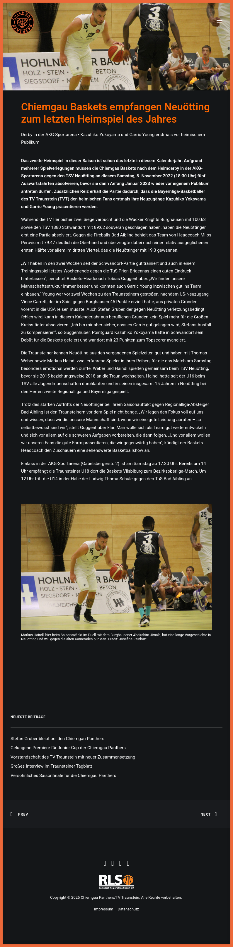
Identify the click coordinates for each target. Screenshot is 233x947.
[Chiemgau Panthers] (22, 22)
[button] (219, 22)
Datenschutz (128, 909)
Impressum (103, 909)
